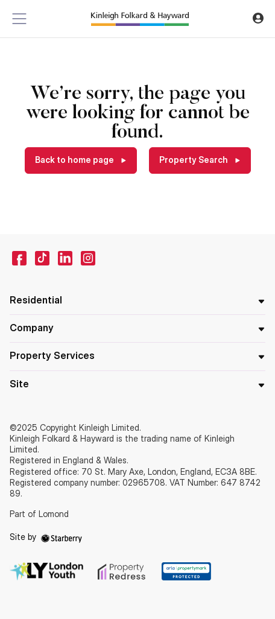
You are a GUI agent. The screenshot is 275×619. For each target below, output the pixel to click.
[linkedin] (65, 258)
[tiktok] (42, 258)
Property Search (194, 159)
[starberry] (61, 537)
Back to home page (75, 159)
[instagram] (88, 258)
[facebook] (19, 258)
